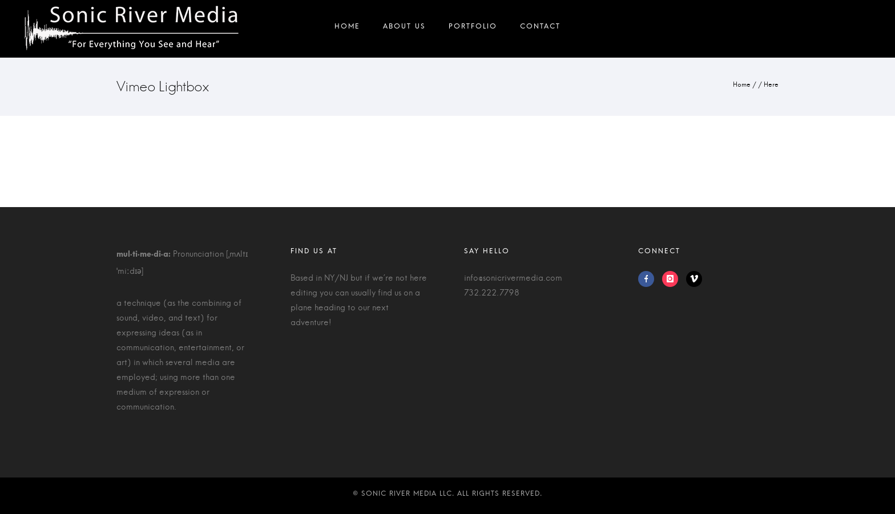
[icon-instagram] (673, 279)
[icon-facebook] (649, 279)
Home (742, 85)
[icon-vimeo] (694, 279)
